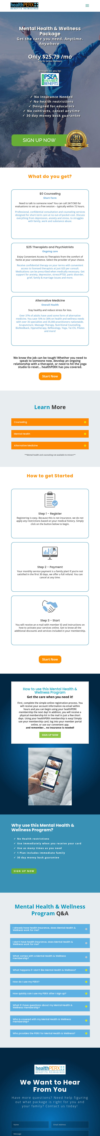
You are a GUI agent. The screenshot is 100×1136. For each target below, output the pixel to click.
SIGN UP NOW (50, 734)
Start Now (50, 376)
